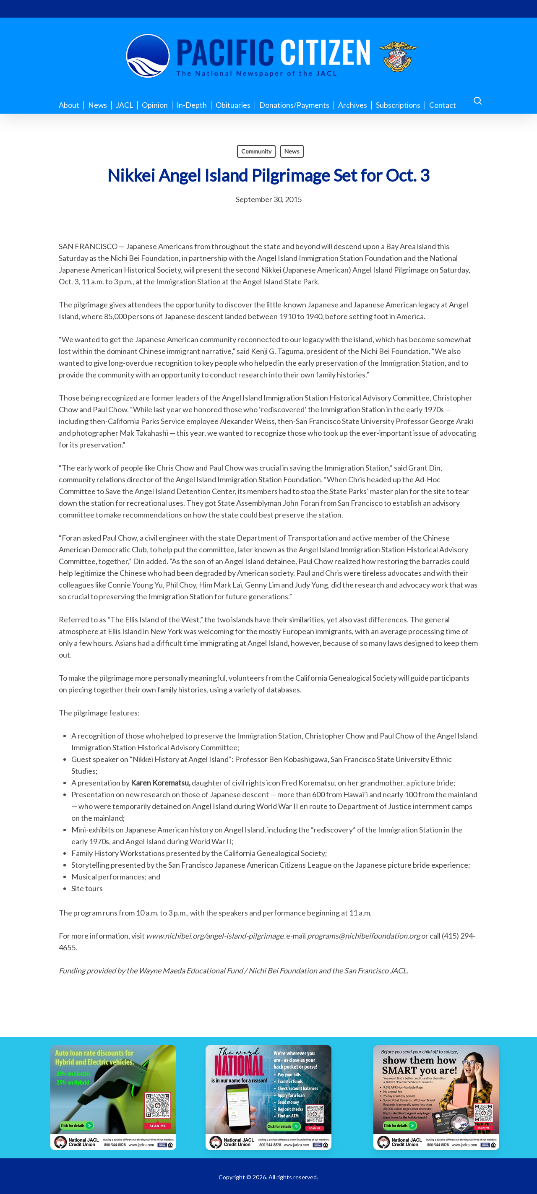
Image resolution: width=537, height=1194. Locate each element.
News (292, 151)
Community (256, 151)
